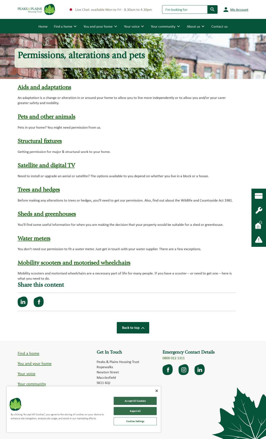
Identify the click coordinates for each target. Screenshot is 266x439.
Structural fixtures (40, 141)
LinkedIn (200, 368)
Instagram (184, 368)
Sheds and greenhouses (47, 214)
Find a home (28, 352)
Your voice (26, 372)
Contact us (219, 26)
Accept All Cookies (135, 401)
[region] (84, 409)
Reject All (135, 411)
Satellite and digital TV (47, 165)
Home (43, 26)
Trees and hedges (39, 190)
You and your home (35, 362)
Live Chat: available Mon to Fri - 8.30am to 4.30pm (111, 9)
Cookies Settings (135, 421)
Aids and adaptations (45, 88)
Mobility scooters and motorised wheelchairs (76, 262)
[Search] (184, 9)
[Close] (156, 391)
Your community (32, 382)
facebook (168, 368)
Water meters (34, 238)
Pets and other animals (47, 117)
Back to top (133, 326)
